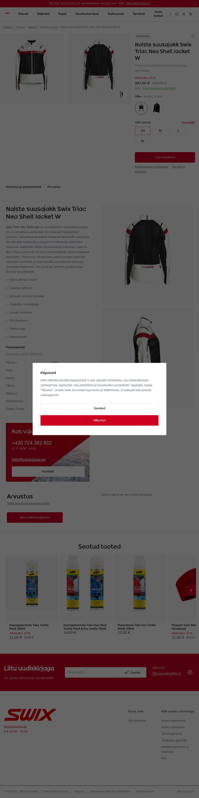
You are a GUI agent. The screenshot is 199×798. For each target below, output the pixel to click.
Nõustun (99, 420)
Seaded (99, 408)
